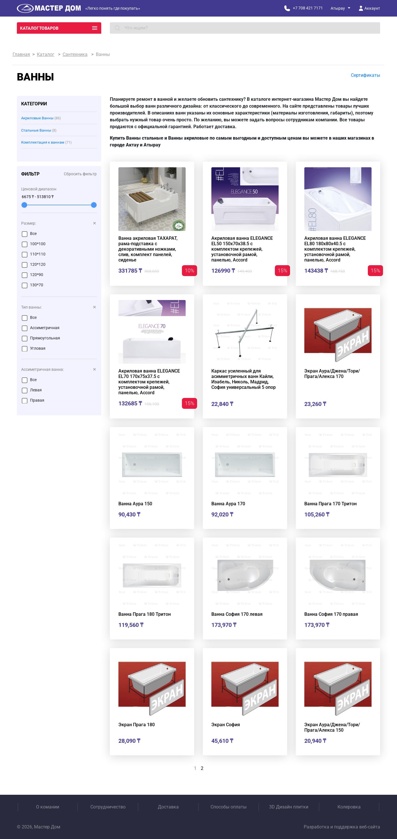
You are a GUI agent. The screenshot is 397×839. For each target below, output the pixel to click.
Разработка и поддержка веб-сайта (342, 827)
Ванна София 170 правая (331, 614)
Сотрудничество (108, 807)
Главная (21, 54)
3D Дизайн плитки (288, 807)
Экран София (225, 724)
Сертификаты (365, 75)
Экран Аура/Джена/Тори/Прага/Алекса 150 (332, 727)
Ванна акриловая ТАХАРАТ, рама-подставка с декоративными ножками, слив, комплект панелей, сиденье (148, 249)
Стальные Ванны (39, 130)
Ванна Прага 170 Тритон (330, 503)
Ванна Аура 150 (135, 503)
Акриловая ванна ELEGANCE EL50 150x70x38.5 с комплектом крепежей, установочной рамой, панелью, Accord (242, 249)
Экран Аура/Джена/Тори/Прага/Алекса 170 (332, 373)
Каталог (45, 54)
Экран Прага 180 (136, 724)
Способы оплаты (229, 807)
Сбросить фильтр (80, 174)
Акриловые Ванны (41, 118)
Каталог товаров (59, 28)
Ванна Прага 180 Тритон (144, 614)
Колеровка (349, 807)
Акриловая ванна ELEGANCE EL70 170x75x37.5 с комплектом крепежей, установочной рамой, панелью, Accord (149, 381)
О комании (47, 807)
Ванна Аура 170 (228, 503)
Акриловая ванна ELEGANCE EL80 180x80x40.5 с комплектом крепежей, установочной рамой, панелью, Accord (335, 249)
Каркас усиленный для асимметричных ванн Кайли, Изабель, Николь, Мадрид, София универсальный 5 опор (243, 379)
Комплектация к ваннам (46, 142)
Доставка (168, 807)
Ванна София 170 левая (237, 614)
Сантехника (75, 54)
